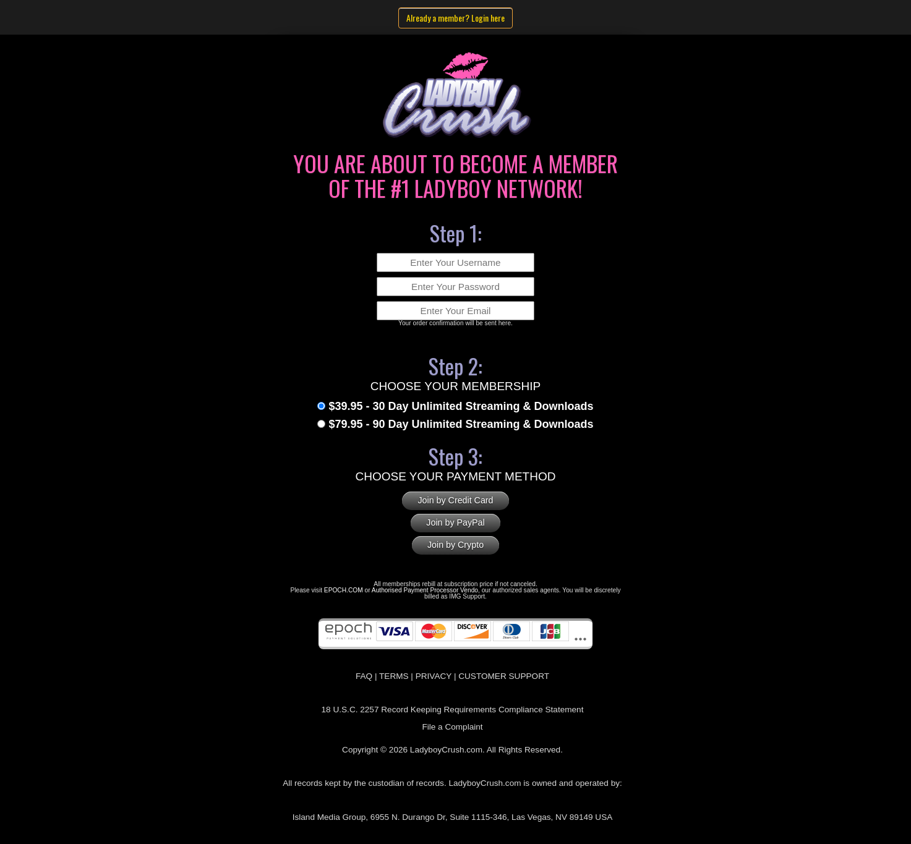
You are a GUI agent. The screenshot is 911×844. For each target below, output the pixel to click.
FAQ (364, 676)
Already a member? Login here (455, 17)
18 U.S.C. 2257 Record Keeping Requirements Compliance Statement (453, 709)
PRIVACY (433, 676)
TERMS (394, 676)
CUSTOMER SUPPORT (503, 676)
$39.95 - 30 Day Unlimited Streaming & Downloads (460, 406)
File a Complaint (452, 726)
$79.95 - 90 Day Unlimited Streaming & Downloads (460, 424)
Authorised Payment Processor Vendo (425, 590)
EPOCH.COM (343, 590)
